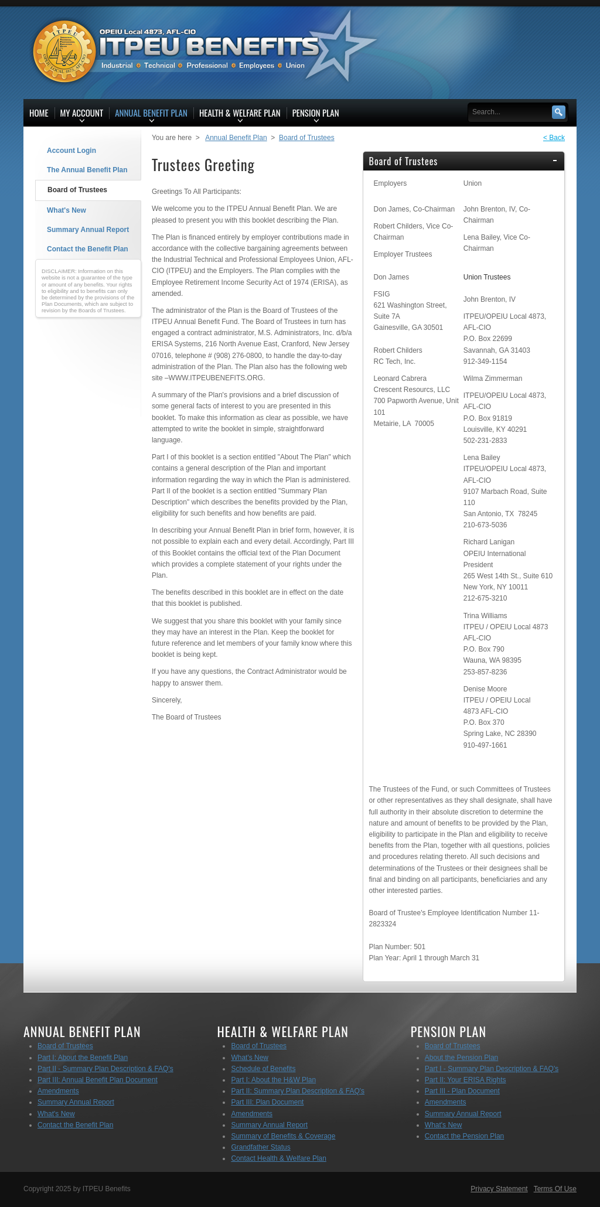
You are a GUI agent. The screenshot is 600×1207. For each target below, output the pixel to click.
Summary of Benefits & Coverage (283, 1136)
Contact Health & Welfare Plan (278, 1158)
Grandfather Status (260, 1147)
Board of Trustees (77, 190)
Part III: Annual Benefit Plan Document (98, 1080)
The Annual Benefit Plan (87, 170)
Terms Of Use (555, 1189)
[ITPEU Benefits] (194, 51)
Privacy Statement (499, 1189)
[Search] (512, 112)
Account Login (71, 150)
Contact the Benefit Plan (87, 249)
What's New (66, 210)
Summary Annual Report (88, 230)
